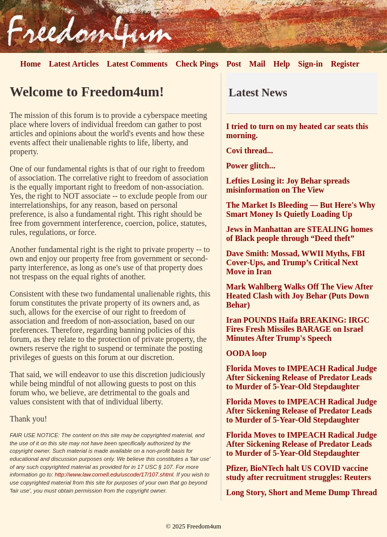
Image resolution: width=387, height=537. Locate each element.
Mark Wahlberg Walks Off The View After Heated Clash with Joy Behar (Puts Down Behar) (299, 295)
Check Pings (196, 63)
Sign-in (310, 63)
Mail (257, 63)
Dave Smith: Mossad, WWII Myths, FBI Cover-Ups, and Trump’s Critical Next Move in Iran (295, 262)
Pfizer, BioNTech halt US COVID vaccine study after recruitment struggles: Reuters (298, 473)
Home (30, 63)
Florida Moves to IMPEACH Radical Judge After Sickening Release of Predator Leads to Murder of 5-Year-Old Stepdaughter (301, 377)
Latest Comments (137, 63)
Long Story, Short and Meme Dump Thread (301, 492)
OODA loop (246, 353)
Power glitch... (250, 165)
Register (345, 63)
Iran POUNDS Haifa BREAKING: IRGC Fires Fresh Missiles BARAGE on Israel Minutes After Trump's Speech (297, 329)
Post (233, 63)
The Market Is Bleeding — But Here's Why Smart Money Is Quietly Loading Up (300, 209)
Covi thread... (249, 150)
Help (282, 63)
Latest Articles (74, 63)
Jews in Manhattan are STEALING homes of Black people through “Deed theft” (299, 234)
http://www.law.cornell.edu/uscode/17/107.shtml (114, 474)
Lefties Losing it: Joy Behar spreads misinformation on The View (288, 185)
